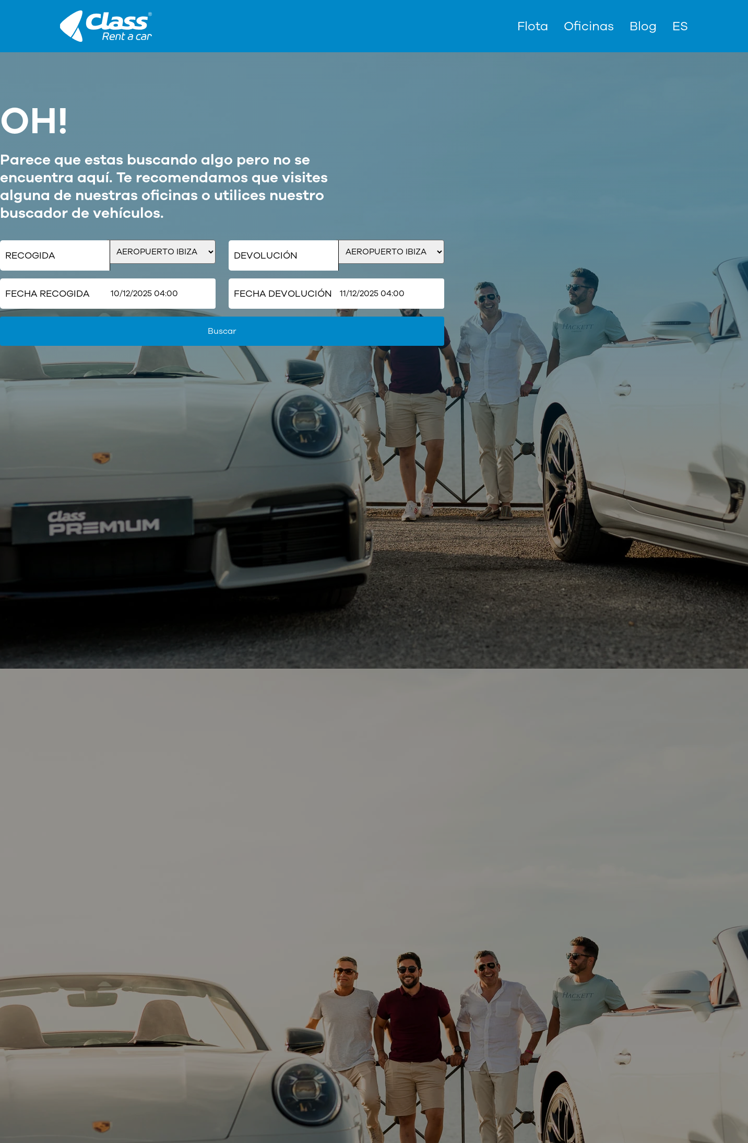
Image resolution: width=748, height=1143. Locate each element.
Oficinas (589, 26)
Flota (532, 26)
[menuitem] (680, 26)
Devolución (266, 255)
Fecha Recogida (47, 293)
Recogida (30, 255)
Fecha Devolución (283, 293)
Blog (643, 26)
